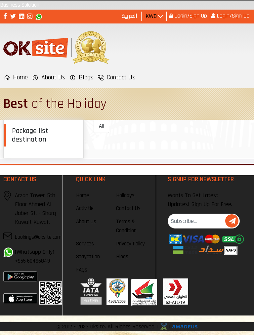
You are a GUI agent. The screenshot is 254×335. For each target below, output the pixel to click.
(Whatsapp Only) (34, 256)
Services (85, 243)
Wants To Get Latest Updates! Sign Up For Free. (200, 199)
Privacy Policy (130, 243)
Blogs (122, 256)
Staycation (88, 256)
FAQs (81, 269)
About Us (86, 221)
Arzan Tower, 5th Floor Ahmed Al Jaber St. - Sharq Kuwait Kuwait (35, 208)
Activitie (85, 208)
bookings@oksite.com (38, 237)
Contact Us (128, 208)
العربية (129, 16)
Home (82, 195)
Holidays (125, 195)
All (101, 126)
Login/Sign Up (190, 16)
